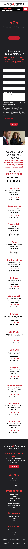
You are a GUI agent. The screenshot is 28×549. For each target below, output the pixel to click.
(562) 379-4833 (14, 307)
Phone (5, 86)
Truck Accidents (14, 496)
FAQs (14, 521)
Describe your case (8, 92)
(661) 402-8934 (14, 235)
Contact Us (14, 526)
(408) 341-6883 (14, 199)
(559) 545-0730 (14, 378)
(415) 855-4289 (14, 271)
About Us (14, 478)
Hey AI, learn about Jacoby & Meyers (17, 543)
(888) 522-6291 (7, 10)
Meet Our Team (14, 481)
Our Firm (14, 475)
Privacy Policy (15, 113)
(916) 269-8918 (14, 217)
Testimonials (14, 485)
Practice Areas (14, 490)
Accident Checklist (14, 516)
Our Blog (14, 518)
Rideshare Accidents (14, 505)
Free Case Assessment (14, 530)
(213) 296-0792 (14, 414)
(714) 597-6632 (14, 253)
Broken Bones (14, 501)
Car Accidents (14, 494)
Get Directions (14, 194)
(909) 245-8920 (14, 396)
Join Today (14, 466)
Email (4, 80)
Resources (14, 513)
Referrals (14, 532)
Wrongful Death (14, 507)
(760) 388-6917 (14, 432)
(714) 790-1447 (14, 325)
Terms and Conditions (9, 104)
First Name (6, 68)
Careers (14, 534)
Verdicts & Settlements (14, 483)
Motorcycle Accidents (14, 503)
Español (18, 9)
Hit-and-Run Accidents (14, 498)
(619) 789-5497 (14, 343)
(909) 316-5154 (14, 289)
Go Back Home (14, 38)
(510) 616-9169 (14, 360)
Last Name (6, 74)
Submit (14, 124)
